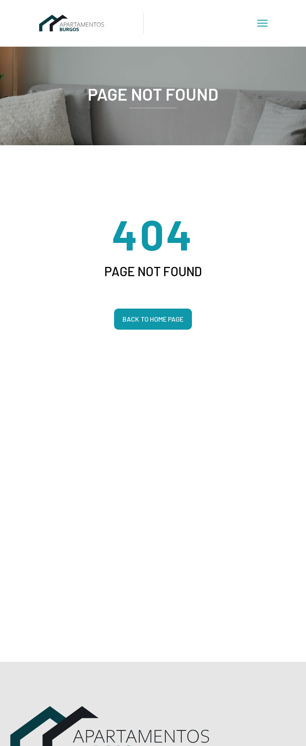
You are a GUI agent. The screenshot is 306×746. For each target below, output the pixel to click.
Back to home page (153, 319)
